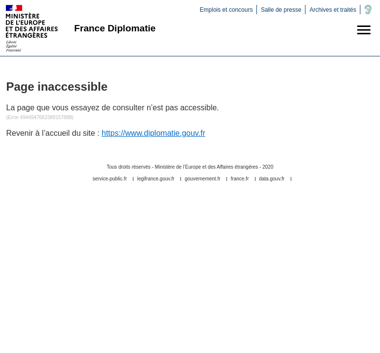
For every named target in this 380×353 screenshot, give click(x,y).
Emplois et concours (226, 9)
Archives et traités (332, 9)
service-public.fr (110, 179)
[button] (364, 30)
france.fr (240, 179)
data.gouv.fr (271, 179)
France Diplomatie (114, 28)
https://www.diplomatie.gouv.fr (153, 133)
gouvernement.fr (203, 179)
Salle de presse (281, 9)
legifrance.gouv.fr (156, 179)
